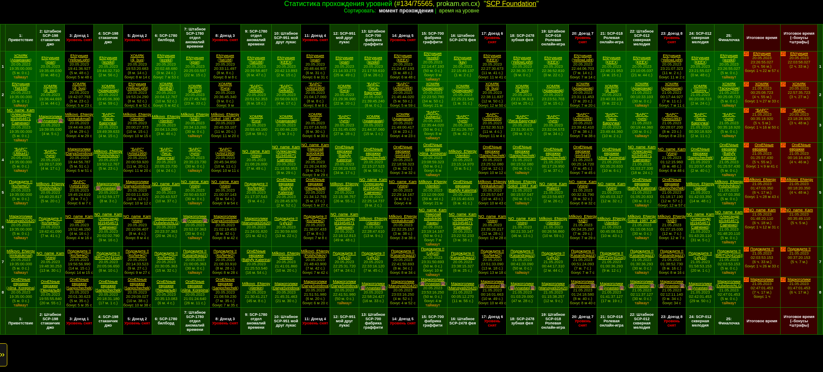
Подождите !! (20, 182)
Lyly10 (285, 223)
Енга (225, 88)
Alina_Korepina (433, 153)
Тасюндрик (729, 88)
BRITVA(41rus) (108, 257)
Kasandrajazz (195, 255)
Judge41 (432, 116)
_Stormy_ (700, 90)
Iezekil (108, 62)
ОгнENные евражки (344, 149)
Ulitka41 (21, 153)
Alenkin (137, 119)
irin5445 (403, 155)
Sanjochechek (373, 158)
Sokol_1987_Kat (225, 119)
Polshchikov (108, 155)
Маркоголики (50, 116)
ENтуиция (50, 58)
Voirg (256, 155)
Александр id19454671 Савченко (21, 118)
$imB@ (166, 88)
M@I (195, 119)
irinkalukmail (79, 119)
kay (463, 62)
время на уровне (459, 11)
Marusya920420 (21, 221)
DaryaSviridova (79, 153)
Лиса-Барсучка (372, 90)
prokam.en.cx (457, 3)
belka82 (256, 90)
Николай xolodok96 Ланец (315, 153)
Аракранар (20, 60)
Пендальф (315, 188)
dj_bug (137, 60)
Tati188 (225, 60)
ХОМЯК (20, 56)
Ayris (344, 121)
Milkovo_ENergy (79, 114)
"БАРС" (256, 86)
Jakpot (700, 188)
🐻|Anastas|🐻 (50, 121)
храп (50, 62)
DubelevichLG (166, 223)
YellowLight (79, 60)
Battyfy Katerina (343, 157)
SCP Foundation (511, 3)
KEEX (286, 62)
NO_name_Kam (21, 110)
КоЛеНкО (20, 186)
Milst (315, 119)
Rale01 (553, 188)
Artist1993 (315, 88)
